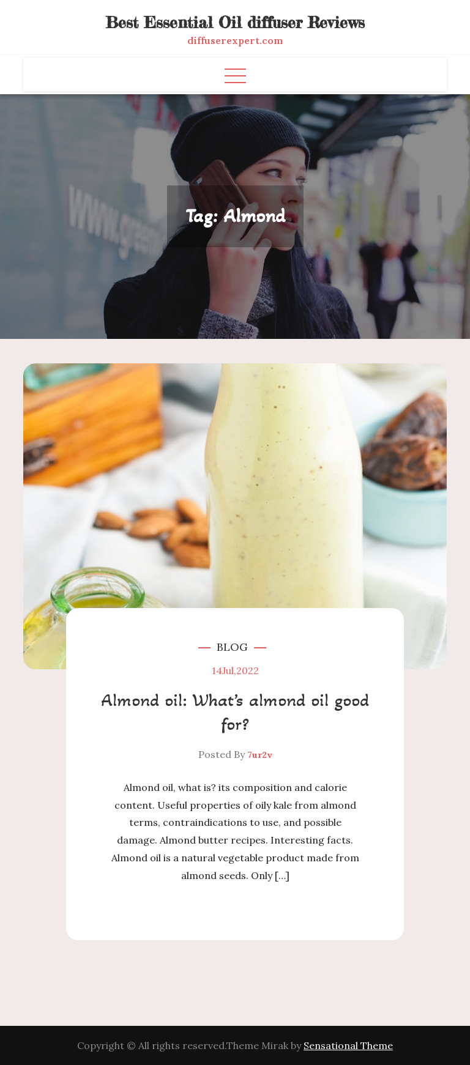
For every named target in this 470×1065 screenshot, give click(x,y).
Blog (232, 647)
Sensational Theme (348, 1045)
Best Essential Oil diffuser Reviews (235, 22)
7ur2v (259, 754)
